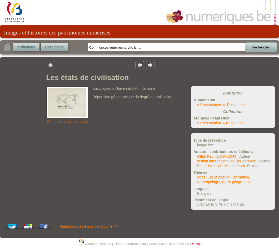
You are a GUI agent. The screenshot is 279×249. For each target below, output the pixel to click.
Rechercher (261, 47)
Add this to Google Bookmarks (28, 225)
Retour (50, 64)
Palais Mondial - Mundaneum (221, 166)
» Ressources (234, 105)
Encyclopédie (218, 177)
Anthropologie (208, 182)
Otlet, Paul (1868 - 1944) (217, 156)
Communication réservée (67, 121)
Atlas (201, 177)
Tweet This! (12, 225)
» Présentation (209, 105)
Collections (54, 47)
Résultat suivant (150, 64)
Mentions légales (98, 244)
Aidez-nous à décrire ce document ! (89, 226)
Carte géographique (238, 182)
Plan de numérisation (130, 244)
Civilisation (240, 177)
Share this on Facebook (44, 225)
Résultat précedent (140, 64)
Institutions (26, 47)
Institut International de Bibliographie (227, 161)
